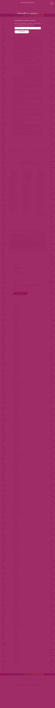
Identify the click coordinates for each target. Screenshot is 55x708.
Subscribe (21, 31)
